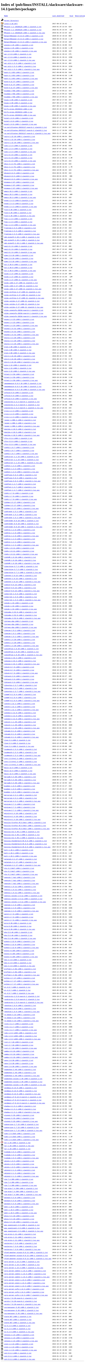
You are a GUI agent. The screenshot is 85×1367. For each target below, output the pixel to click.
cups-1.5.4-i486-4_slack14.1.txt (18, 145)
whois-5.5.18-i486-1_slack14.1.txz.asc (21, 1222)
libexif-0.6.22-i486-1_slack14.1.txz (20, 588)
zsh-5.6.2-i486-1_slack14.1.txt (17, 1353)
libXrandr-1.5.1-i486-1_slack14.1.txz (20, 514)
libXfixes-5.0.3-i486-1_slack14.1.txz (20, 478)
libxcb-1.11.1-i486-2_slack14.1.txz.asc (21, 710)
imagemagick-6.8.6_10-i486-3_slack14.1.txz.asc (24, 389)
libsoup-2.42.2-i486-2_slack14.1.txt (20, 658)
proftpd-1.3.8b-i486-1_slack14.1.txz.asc (22, 975)
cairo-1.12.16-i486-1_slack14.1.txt (19, 136)
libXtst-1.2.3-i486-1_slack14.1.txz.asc (21, 545)
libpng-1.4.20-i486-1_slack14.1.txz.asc (21, 646)
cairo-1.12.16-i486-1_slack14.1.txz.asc (21, 142)
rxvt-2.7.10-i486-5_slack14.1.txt (18, 1042)
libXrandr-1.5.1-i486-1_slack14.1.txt (20, 511)
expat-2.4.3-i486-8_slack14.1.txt (18, 200)
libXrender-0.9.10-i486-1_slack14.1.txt (21, 521)
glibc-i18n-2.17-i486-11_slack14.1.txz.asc (22, 289)
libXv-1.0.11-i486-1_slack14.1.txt (19, 548)
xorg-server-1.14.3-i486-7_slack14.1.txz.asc (23, 1268)
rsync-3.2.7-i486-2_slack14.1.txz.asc (20, 1030)
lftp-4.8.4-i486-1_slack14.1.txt (18, 438)
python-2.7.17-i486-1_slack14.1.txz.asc (21, 984)
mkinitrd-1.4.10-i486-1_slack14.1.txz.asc (22, 819)
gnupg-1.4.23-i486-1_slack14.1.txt (19, 319)
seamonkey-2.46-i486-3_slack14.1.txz (20, 1072)
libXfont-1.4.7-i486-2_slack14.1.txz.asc (22, 490)
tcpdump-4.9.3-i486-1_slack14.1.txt (19, 1152)
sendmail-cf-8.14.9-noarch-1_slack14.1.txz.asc (24, 1103)
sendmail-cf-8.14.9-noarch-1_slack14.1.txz (22, 1100)
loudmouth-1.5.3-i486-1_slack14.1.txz (20, 752)
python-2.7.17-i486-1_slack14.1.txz (19, 981)
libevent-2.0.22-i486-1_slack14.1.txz (20, 578)
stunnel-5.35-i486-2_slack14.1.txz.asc (21, 1121)
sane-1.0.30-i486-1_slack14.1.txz (18, 1063)
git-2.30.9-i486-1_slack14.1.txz (18, 267)
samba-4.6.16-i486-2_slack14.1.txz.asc (21, 1057)
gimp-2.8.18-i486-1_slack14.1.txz (18, 258)
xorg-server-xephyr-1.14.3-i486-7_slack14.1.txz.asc (27, 1277)
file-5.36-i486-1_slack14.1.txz (17, 213)
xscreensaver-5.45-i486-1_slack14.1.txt (21, 1307)
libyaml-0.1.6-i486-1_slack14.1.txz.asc (21, 737)
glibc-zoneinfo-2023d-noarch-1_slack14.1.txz (23, 313)
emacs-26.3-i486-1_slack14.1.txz (18, 194)
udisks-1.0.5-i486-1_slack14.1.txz (19, 1164)
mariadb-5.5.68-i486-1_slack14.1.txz (20, 780)
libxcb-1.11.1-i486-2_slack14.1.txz (19, 707)
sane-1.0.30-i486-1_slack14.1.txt (18, 1060)
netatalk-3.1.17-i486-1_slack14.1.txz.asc (22, 865)
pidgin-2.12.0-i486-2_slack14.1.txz (19, 944)
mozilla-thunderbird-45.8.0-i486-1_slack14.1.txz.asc (27, 847)
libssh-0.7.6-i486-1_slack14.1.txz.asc (21, 673)
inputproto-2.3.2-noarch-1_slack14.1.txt (22, 402)
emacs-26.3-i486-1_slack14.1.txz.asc (20, 197)
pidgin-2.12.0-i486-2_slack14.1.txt (19, 941)
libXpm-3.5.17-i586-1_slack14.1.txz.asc (21, 508)
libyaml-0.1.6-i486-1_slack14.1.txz (19, 734)
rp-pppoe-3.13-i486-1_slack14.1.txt (19, 1015)
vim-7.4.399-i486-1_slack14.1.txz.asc (20, 1185)
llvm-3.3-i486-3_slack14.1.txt (17, 740)
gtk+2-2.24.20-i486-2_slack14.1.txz (19, 359)
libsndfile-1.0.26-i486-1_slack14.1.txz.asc (23, 655)
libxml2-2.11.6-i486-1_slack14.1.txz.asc (22, 719)
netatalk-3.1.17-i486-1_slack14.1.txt (20, 859)
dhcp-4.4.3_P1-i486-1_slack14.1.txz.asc (21, 170)
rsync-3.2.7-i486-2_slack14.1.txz (18, 1027)
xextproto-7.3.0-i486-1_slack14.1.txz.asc (22, 1249)
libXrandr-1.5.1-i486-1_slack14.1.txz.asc (22, 517)
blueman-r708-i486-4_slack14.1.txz (19, 94)
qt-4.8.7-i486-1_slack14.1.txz (17, 990)
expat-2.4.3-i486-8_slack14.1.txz (18, 203)
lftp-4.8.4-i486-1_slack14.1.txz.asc (20, 444)
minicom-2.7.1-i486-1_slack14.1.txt (19, 804)
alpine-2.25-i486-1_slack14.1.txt (18, 45)
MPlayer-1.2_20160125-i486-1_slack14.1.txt (22, 27)
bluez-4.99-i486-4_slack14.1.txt (18, 100)
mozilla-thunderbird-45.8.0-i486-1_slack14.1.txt (25, 841)
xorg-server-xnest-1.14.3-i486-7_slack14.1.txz (24, 1283)
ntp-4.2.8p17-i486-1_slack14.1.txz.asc (21, 874)
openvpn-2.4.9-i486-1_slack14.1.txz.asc (21, 911)
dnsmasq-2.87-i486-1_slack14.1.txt (19, 182)
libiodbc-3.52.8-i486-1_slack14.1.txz (20, 615)
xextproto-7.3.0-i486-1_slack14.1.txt (20, 1243)
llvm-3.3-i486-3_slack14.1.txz (17, 743)
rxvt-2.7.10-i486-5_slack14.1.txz (18, 1045)
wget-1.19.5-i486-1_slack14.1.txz (18, 1210)
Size (71, 16)
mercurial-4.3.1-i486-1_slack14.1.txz (20, 798)
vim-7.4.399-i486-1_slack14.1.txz (18, 1182)
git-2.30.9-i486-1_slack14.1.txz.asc (20, 271)
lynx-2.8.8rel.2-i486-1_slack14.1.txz (20, 761)
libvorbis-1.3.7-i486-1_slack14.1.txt (20, 685)
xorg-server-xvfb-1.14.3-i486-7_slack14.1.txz (24, 1292)
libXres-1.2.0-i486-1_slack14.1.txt (19, 530)
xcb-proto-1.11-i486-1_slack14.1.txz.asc (22, 1240)
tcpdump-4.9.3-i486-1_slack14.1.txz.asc (21, 1158)
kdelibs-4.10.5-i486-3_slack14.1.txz (20, 432)
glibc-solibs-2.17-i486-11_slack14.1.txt (22, 301)
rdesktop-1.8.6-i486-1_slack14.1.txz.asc (22, 1011)
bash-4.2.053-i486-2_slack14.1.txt (19, 72)
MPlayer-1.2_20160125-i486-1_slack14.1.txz (22, 30)
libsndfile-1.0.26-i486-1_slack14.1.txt (21, 649)
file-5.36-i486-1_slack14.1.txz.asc (19, 216)
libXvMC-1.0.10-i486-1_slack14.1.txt (20, 557)
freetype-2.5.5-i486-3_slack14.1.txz (20, 231)
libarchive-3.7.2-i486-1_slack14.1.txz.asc (22, 572)
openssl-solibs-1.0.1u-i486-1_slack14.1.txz (23, 899)
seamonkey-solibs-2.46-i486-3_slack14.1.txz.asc (25, 1085)
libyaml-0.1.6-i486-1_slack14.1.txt (19, 731)
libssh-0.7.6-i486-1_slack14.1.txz (19, 670)
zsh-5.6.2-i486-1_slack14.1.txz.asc (19, 1359)
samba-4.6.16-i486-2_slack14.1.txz (19, 1054)
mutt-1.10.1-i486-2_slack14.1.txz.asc (20, 856)
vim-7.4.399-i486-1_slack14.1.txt (18, 1179)
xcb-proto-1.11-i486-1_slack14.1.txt (20, 1234)
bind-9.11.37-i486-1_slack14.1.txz (19, 85)
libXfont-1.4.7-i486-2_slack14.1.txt (20, 484)
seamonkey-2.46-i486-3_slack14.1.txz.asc (22, 1076)
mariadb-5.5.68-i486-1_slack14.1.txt (20, 777)
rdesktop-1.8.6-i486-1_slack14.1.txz (20, 1008)
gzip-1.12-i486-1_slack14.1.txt (17, 365)
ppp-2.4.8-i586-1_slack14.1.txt (17, 960)
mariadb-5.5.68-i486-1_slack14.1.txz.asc (22, 783)
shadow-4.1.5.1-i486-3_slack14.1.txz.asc (22, 1112)
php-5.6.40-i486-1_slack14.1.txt (18, 932)
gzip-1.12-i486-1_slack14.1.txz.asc (19, 371)
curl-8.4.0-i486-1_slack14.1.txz (18, 158)
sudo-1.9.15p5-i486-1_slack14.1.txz (19, 1136)
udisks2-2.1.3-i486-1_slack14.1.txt (19, 1170)
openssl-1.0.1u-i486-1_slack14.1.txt (20, 886)
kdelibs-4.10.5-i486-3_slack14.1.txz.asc (22, 435)
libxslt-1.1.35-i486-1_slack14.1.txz (20, 725)
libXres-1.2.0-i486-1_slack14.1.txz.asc (21, 536)
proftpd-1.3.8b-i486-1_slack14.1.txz (20, 972)
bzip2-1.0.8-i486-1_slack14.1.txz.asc (20, 124)
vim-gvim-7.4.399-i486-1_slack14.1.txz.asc (22, 1194)
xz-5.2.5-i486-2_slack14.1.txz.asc (19, 1332)
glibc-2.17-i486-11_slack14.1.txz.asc (20, 280)
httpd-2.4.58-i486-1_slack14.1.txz (19, 377)
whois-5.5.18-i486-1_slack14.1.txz (19, 1219)
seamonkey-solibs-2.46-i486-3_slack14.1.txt (23, 1079)
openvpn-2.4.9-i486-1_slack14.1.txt (19, 905)
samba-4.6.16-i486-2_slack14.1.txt (19, 1051)
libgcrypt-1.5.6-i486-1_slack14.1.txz (20, 597)
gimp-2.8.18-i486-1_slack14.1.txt (18, 255)
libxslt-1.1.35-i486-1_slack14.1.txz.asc (22, 728)
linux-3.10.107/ (11, 24)
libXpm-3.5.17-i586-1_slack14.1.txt (19, 502)
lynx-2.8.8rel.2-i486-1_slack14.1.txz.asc (22, 764)
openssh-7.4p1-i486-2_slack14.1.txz (19, 880)
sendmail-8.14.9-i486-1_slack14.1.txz (20, 1091)
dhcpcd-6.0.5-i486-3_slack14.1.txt (19, 173)
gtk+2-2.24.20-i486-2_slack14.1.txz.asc (21, 362)
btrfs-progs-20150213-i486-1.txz (18, 112)
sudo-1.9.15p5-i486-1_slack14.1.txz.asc (21, 1140)
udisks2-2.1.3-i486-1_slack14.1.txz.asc (21, 1176)
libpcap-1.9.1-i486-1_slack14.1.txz (19, 633)
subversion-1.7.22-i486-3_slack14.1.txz (21, 1127)
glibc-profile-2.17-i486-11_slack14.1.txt (22, 292)
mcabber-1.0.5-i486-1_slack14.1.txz (19, 789)
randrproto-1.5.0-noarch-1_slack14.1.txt (22, 996)
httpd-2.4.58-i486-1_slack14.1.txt (19, 374)
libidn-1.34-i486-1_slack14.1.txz (18, 606)
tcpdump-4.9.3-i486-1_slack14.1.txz (19, 1155)
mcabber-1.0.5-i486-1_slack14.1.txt (19, 786)
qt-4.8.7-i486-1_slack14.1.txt (17, 987)
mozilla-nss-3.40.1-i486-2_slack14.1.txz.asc (23, 838)
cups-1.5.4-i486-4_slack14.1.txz (18, 149)
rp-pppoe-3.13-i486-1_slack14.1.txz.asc (21, 1021)
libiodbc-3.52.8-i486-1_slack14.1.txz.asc (22, 618)
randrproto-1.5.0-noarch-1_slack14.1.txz (22, 999)
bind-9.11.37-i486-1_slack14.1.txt (19, 81)
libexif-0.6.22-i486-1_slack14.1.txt (20, 585)
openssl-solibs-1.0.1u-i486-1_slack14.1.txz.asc (25, 902)
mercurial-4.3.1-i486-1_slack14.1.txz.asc (22, 801)
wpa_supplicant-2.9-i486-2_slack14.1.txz (22, 1228)
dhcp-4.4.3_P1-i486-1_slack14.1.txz (19, 167)
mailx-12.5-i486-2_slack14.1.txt (18, 768)
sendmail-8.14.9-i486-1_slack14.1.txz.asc (22, 1094)
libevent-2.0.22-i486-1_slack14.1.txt (20, 575)
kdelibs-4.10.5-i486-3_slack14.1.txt (20, 429)
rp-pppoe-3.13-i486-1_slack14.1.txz (19, 1018)
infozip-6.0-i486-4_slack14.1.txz (18, 396)
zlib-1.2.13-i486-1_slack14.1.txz (18, 1347)
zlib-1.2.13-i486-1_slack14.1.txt (18, 1344)
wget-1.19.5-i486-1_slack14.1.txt (18, 1207)
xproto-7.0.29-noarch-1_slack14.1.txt (20, 1298)
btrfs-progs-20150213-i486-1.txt (18, 109)
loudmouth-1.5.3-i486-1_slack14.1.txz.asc (22, 755)
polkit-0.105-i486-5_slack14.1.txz (19, 954)
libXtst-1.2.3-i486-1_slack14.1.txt (19, 539)
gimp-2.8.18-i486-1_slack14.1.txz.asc (20, 261)
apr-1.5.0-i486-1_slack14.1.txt (17, 54)
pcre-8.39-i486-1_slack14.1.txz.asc (19, 929)
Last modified (58, 16)
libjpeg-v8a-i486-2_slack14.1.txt (18, 621)
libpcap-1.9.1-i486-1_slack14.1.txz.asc (21, 636)
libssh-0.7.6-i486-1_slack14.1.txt (19, 667)
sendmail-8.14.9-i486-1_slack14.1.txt (20, 1088)
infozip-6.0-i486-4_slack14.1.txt (18, 392)
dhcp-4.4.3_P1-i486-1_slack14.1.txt (19, 164)
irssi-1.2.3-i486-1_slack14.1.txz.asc (20, 417)
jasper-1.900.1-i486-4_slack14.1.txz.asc (22, 426)
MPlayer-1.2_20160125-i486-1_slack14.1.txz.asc (24, 33)
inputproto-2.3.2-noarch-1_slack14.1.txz (22, 405)
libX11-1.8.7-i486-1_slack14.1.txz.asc (21, 453)
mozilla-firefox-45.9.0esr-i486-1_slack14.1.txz (25, 825)
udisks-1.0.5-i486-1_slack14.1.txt (19, 1161)
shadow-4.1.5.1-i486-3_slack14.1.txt (20, 1106)
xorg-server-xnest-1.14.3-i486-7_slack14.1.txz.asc (26, 1286)
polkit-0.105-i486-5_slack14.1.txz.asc (21, 957)
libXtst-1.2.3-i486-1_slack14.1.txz (19, 542)
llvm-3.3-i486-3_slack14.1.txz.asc (19, 746)
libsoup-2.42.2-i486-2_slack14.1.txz (20, 661)
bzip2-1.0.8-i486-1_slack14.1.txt (18, 118)
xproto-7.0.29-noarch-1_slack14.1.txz (20, 1301)
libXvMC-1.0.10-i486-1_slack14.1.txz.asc (22, 563)
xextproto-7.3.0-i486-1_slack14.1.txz (20, 1246)
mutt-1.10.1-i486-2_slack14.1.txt (18, 850)
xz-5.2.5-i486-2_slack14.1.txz (17, 1329)
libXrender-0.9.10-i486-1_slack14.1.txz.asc (23, 527)
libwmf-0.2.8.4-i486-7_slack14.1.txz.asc (22, 700)
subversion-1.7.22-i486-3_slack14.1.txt (21, 1124)
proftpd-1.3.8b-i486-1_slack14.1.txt (20, 969)
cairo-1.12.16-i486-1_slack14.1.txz (19, 139)
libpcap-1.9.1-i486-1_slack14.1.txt (19, 630)
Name (6, 16)
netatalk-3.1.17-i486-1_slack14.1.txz (20, 862)
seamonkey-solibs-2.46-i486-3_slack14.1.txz (23, 1082)
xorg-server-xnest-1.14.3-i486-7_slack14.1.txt (24, 1280)
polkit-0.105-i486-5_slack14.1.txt (19, 950)
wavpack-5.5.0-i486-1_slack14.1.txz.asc (21, 1204)
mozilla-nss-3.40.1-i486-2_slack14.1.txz (22, 835)
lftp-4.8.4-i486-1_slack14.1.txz (18, 441)
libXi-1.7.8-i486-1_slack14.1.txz (18, 496)
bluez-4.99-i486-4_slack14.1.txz (18, 103)
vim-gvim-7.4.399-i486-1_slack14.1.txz (21, 1191)
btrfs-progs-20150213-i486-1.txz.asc (20, 115)
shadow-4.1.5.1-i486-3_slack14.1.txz (20, 1109)
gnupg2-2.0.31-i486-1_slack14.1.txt (19, 328)
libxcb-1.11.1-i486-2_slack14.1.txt (19, 703)
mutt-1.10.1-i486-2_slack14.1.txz (18, 853)
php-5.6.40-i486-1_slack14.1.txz (18, 935)
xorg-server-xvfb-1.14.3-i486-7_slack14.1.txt (24, 1289)
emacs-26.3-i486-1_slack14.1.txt (18, 191)
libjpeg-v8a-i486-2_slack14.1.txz (18, 624)
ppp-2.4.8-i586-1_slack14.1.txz (17, 963)
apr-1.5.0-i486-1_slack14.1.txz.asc (19, 60)
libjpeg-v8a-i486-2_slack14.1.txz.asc (20, 627)
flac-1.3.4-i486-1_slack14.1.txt (18, 219)
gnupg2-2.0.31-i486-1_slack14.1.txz (19, 331)
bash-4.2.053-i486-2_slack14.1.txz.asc (21, 78)
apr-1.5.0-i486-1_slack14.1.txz (17, 57)
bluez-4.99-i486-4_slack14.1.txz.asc (20, 106)
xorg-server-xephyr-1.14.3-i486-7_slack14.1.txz (25, 1274)
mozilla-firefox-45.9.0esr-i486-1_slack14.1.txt (25, 822)
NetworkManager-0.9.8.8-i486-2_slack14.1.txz (23, 39)
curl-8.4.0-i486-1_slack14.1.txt (18, 155)
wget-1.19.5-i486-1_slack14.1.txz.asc (20, 1213)
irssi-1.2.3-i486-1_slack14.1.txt (18, 411)
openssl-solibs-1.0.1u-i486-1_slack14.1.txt (23, 896)
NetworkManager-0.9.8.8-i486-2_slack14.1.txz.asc (25, 42)
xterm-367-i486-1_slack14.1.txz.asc (19, 1322)
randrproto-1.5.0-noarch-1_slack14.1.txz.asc (23, 1002)
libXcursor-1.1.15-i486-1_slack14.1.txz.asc (23, 463)
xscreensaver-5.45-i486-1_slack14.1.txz (21, 1310)
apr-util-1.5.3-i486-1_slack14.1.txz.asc (22, 69)
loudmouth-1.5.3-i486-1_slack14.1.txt (20, 749)
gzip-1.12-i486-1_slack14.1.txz (17, 368)
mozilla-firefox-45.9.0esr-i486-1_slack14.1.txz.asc (27, 829)
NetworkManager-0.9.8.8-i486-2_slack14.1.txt (23, 36)
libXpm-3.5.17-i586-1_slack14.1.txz (19, 505)
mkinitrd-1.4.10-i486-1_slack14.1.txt (20, 813)
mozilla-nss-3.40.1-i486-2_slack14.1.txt (22, 832)
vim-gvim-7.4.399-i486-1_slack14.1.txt (21, 1188)
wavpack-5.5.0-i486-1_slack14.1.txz (19, 1201)
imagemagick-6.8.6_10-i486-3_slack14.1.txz (22, 386)
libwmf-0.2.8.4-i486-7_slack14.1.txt (20, 694)
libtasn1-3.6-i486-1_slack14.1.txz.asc (21, 682)
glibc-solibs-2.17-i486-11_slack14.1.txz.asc (23, 307)
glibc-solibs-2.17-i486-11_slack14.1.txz (22, 304)
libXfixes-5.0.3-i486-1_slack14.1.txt (20, 475)
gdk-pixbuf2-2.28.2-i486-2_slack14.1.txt (22, 237)
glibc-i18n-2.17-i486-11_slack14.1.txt (21, 283)
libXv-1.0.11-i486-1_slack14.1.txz (19, 551)
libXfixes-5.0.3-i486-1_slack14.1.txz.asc (22, 481)
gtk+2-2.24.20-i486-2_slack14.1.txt (19, 356)
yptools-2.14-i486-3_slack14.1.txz (19, 1338)
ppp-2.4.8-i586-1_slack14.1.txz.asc (19, 966)
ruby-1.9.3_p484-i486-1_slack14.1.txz (20, 1036)
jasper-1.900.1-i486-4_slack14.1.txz (20, 423)
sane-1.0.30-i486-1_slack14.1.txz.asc (20, 1066)
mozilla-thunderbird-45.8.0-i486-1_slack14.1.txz (25, 844)
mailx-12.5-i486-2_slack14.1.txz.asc (20, 774)
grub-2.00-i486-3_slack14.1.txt (17, 347)
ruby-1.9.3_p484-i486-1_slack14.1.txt (20, 1033)
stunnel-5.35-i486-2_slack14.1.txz (19, 1118)
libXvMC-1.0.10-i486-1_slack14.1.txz (20, 560)
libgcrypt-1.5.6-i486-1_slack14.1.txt (20, 594)
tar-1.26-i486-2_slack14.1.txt (17, 1149)
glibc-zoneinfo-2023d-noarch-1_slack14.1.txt (23, 310)
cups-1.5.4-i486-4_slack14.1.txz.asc (20, 152)
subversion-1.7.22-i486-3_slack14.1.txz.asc (23, 1130)
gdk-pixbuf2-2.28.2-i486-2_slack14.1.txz (22, 240)
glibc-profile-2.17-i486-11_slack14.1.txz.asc (24, 298)
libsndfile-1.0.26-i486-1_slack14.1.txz (21, 652)
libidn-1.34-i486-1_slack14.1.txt (18, 603)
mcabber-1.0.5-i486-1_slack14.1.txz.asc (21, 792)
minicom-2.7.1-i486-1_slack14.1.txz (19, 807)
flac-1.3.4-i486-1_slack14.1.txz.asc (20, 225)
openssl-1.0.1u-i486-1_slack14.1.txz (20, 890)
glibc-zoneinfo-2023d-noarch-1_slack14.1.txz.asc (25, 316)
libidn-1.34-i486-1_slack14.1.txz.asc (20, 609)
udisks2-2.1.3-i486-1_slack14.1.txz (19, 1173)
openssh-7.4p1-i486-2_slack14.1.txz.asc (21, 883)
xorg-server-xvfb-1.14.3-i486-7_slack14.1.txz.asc (26, 1295)
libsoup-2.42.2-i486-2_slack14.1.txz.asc (22, 664)
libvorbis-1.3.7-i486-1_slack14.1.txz (20, 688)
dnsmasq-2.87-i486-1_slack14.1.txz (19, 185)
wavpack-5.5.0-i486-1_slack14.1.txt (19, 1197)
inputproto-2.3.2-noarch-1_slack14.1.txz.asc (23, 408)
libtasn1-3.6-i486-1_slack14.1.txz (19, 679)
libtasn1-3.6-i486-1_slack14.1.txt (19, 676)
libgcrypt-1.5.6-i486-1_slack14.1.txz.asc (22, 600)
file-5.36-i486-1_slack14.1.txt (17, 210)
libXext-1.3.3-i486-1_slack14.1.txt (19, 466)
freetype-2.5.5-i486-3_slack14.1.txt (20, 228)
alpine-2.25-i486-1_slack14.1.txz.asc (20, 51)
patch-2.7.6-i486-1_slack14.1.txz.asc (20, 920)
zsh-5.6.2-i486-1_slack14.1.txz (17, 1356)
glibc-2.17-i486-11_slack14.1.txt (18, 274)
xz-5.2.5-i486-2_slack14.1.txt (17, 1326)
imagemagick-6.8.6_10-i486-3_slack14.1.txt (22, 383)
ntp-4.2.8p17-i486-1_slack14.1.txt (19, 868)
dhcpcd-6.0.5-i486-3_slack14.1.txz (19, 176)
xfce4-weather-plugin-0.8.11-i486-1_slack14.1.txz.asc (27, 1258)
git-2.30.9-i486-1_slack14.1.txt (18, 264)
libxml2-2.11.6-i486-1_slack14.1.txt (20, 713)
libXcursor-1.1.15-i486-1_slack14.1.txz (21, 460)
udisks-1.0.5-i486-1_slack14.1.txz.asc (21, 1167)
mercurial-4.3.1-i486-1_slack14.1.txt (20, 795)
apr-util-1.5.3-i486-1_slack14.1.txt (20, 63)
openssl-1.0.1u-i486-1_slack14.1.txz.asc (22, 893)
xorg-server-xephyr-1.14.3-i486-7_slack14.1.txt (25, 1271)
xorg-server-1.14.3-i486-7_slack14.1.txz (22, 1265)
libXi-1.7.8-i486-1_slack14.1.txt (18, 493)
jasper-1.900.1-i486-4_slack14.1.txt (20, 420)
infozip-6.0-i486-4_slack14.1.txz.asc (20, 399)
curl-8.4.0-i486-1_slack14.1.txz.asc (20, 161)
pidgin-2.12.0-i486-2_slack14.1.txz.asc (21, 947)
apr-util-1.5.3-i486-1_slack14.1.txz (20, 66)
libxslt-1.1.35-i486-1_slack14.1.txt (20, 722)
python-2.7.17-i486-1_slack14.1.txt (19, 978)
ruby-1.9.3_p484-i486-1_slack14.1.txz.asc (22, 1039)
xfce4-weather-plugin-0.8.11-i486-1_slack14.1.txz (26, 1255)
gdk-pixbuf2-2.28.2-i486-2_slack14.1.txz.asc (23, 243)
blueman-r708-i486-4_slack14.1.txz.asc (21, 97)
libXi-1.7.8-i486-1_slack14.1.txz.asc (20, 499)
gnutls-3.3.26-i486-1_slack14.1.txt (19, 338)
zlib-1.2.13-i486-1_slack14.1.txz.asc (20, 1350)
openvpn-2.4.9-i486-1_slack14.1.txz (19, 908)
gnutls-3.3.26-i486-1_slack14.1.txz (19, 341)
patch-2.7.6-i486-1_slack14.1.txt (18, 914)
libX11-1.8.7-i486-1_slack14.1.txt (19, 447)
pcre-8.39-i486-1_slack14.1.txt (17, 923)
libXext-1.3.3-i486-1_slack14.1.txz (19, 469)
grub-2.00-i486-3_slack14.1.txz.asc (19, 353)
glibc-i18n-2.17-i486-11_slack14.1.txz (21, 286)
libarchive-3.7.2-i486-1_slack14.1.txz (21, 569)
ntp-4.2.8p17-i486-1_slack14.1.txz (19, 871)
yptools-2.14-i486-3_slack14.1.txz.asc (21, 1341)
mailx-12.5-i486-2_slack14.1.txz (18, 771)
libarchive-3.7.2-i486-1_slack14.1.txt (21, 566)
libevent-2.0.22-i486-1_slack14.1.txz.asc (22, 582)
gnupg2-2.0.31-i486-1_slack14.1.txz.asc (21, 335)
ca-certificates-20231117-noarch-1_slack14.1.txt (25, 127)
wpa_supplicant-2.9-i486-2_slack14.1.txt (22, 1225)
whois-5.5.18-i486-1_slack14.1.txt (19, 1216)
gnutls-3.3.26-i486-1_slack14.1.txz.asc (21, 344)
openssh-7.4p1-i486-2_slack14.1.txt (19, 877)
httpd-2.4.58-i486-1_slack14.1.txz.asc (21, 380)
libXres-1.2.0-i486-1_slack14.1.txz (19, 533)
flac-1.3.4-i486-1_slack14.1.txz (18, 222)
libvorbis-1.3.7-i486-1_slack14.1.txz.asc (22, 691)
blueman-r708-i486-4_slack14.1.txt (19, 91)
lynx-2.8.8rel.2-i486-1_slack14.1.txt (20, 758)
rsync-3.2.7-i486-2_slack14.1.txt (18, 1024)
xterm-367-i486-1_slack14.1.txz (17, 1319)
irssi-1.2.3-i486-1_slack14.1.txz (18, 414)
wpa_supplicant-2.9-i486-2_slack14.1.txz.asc (23, 1231)
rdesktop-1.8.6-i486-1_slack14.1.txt (20, 1005)
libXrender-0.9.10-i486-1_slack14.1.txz (21, 524)
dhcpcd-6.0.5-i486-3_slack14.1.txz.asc (21, 179)
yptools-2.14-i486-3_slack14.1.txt (19, 1335)
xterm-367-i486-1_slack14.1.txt (17, 1316)
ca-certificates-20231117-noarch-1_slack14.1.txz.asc (27, 133)
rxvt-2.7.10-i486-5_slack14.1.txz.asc (20, 1048)
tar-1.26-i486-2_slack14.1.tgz (17, 1143)
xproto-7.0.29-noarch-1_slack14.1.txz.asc (22, 1304)
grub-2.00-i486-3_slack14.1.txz (17, 350)
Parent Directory (11, 20)
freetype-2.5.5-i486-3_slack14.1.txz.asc (22, 234)
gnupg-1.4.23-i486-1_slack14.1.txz (19, 322)
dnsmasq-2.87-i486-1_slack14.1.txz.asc (21, 188)
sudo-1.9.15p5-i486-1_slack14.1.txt (19, 1133)
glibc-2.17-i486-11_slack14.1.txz (18, 277)
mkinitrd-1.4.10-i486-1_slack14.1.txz (20, 816)
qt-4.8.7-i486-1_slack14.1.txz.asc (19, 993)
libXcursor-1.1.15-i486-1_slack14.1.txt (21, 457)
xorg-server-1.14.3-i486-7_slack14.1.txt (22, 1262)
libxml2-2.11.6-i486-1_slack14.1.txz (20, 716)
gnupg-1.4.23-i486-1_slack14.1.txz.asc (21, 325)
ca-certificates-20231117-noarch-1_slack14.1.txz (25, 130)
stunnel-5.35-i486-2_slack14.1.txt (19, 1115)
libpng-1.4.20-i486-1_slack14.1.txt (19, 639)
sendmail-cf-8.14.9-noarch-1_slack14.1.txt (22, 1097)
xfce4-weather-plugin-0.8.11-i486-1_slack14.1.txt (26, 1252)
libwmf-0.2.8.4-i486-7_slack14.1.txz (20, 697)
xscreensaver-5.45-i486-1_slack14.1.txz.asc (23, 1313)
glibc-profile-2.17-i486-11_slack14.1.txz (22, 295)
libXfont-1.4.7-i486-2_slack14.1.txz (20, 487)
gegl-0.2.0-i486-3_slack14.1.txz (18, 249)
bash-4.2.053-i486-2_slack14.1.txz (19, 75)
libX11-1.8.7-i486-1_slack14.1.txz (19, 450)
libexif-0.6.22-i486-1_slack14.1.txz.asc (22, 591)
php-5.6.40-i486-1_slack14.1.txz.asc (20, 938)
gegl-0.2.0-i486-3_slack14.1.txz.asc (20, 252)
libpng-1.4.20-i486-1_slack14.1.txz (19, 643)
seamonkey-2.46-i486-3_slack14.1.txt (20, 1069)
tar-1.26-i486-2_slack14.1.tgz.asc (19, 1146)
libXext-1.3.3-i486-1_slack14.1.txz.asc (21, 472)
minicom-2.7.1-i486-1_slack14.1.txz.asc (21, 810)
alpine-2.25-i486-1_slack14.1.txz (18, 48)
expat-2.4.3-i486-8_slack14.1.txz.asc (20, 206)
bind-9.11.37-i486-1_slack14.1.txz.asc (21, 88)
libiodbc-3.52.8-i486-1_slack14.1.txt (20, 612)
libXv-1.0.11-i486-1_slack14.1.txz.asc (21, 554)
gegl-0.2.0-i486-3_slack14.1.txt (18, 246)
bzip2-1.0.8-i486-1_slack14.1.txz (18, 121)
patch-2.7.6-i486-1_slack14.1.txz (18, 917)
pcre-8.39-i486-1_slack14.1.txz (17, 926)
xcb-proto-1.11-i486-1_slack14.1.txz (20, 1237)
